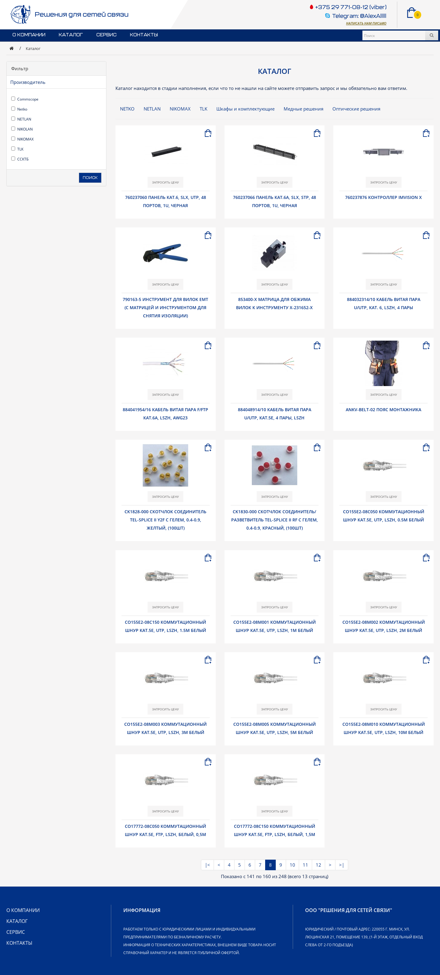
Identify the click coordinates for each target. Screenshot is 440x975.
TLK (17, 149)
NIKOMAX (22, 139)
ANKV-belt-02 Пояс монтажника (383, 409)
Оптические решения (356, 109)
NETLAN (21, 119)
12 (318, 865)
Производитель (27, 82)
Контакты (144, 35)
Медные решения (303, 109)
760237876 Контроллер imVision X (383, 197)
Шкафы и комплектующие (245, 109)
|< (207, 865)
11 (305, 865)
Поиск (90, 178)
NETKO (127, 109)
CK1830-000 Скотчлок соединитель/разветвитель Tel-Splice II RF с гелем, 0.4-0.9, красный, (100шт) (274, 520)
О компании (28, 35)
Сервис (106, 35)
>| (341, 865)
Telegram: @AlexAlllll (359, 16)
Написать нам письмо (366, 23)
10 (292, 865)
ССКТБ (19, 159)
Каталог (71, 35)
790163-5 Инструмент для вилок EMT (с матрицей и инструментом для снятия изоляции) (165, 307)
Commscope (24, 99)
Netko (19, 109)
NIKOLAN (22, 129)
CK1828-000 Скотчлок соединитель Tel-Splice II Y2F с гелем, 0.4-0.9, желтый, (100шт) (165, 520)
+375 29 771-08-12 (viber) (350, 7)
